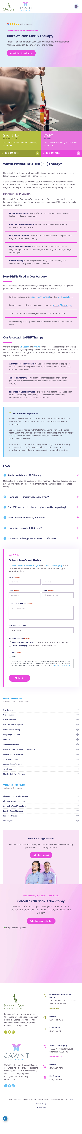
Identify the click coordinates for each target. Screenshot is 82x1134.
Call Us (52, 1016)
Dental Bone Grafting (11, 729)
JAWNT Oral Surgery (53, 565)
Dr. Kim (36, 347)
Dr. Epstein (24, 347)
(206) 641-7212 (12, 153)
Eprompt (70, 1099)
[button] (20, 24)
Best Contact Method (17, 625)
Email (14, 590)
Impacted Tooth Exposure (13, 754)
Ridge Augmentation (11, 734)
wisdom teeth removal (40, 297)
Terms (68, 665)
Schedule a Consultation (21, 53)
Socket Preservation (11, 744)
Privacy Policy (41, 1104)
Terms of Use (41, 1107)
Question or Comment (21, 603)
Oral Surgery (8, 710)
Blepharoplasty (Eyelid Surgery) (16, 796)
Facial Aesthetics (10, 816)
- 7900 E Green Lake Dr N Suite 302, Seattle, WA (40, 642)
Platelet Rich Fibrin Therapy (14, 774)
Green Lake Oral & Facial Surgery (25, 565)
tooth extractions (65, 297)
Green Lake (11, 135)
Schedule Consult (41, 855)
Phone (47, 590)
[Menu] (76, 6)
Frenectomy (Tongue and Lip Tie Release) (19, 749)
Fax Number (54, 1027)
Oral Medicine (8, 715)
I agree (14, 656)
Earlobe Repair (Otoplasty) (13, 811)
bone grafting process (62, 305)
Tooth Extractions (10, 759)
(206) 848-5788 (53, 153)
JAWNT (48, 135)
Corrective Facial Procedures (14, 806)
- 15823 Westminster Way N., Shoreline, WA (34, 646)
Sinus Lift (7, 739)
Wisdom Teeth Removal (12, 764)
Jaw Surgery (8, 821)
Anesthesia (7, 769)
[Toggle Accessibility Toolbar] (4, 1118)
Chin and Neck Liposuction (14, 801)
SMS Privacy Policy (59, 665)
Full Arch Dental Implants (13, 725)
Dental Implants (9, 720)
